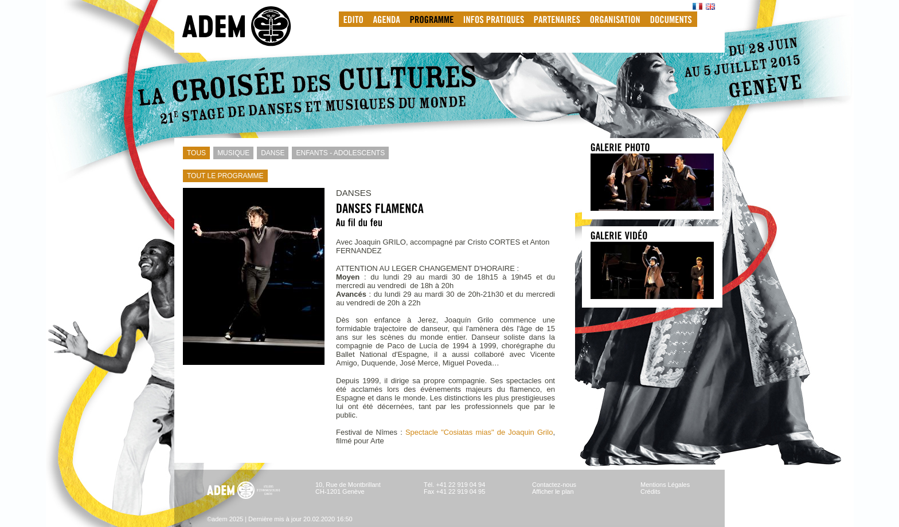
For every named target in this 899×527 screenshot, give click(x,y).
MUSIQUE (231, 153)
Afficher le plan (553, 491)
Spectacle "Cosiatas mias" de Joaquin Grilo (479, 432)
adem (248, 26)
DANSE (270, 153)
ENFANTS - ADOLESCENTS (338, 153)
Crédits (650, 491)
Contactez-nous (554, 484)
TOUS (194, 153)
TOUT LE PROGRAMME (223, 176)
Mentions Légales (665, 484)
